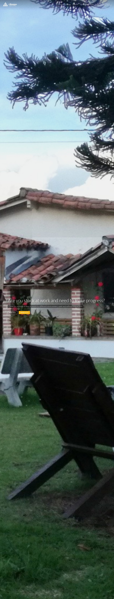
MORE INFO (12, 312)
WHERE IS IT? (24, 312)
